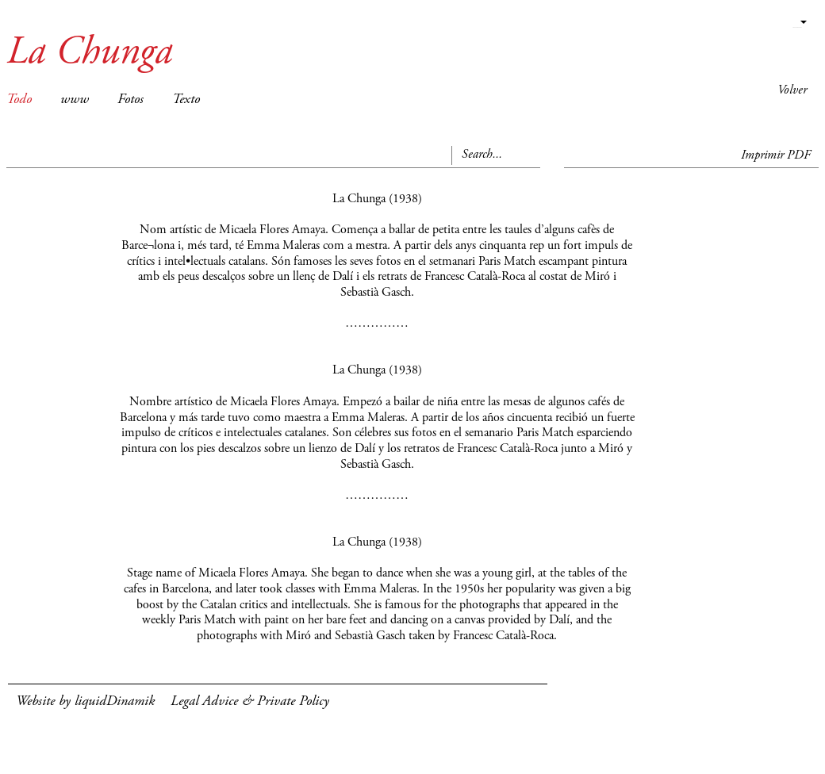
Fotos (130, 100)
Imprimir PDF (776, 155)
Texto (186, 100)
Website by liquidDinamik (85, 702)
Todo (19, 100)
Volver (792, 90)
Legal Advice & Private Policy (250, 702)
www (74, 100)
